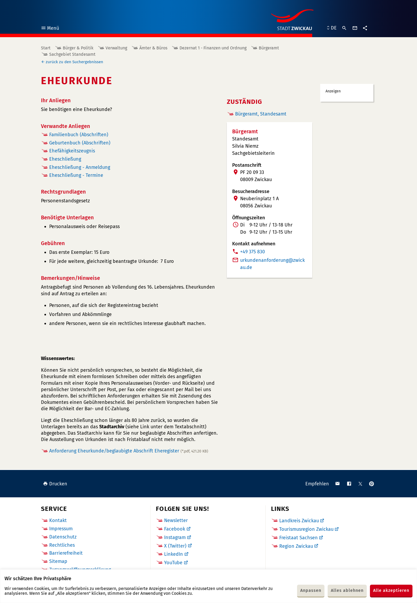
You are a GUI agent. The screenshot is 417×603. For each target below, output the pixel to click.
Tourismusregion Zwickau (306, 529)
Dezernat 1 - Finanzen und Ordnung (213, 47)
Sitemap (58, 561)
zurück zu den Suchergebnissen (74, 61)
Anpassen (310, 590)
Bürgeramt (269, 47)
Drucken (55, 484)
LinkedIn (173, 554)
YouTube (173, 563)
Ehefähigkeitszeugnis (72, 151)
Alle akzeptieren (391, 590)
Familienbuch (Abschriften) (78, 135)
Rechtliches (62, 545)
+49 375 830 (252, 252)
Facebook (174, 529)
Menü (50, 28)
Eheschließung (65, 159)
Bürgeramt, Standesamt (260, 114)
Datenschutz (63, 537)
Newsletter (176, 520)
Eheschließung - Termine (76, 175)
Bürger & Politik (78, 47)
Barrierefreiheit (66, 553)
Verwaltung (116, 47)
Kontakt (58, 520)
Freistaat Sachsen (298, 538)
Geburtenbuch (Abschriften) (79, 143)
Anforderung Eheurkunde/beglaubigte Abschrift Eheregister (128, 451)
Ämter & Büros (153, 47)
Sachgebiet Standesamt (72, 54)
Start (46, 47)
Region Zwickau (296, 546)
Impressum (61, 529)
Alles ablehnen (347, 590)
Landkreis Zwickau (299, 521)
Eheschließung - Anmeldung (79, 167)
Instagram (175, 537)
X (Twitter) (175, 546)
